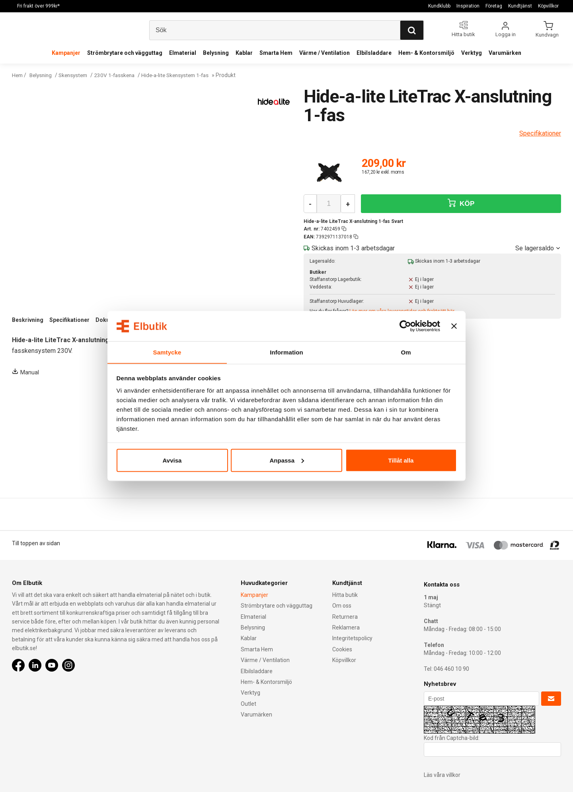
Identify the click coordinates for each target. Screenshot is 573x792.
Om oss (341, 605)
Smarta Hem (275, 53)
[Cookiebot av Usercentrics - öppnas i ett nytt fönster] (405, 326)
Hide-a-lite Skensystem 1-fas (186, 75)
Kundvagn (548, 34)
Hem (18, 75)
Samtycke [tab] (167, 352)
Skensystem (77, 75)
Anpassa (286, 460)
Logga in (505, 34)
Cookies (342, 649)
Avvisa (172, 460)
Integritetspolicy (352, 638)
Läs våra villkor (442, 775)
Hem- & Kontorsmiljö (426, 53)
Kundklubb (439, 6)
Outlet (248, 704)
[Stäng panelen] (454, 326)
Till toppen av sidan (36, 543)
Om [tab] (406, 352)
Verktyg (471, 53)
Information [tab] (286, 352)
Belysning (216, 53)
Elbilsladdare (374, 53)
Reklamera (346, 627)
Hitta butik (345, 595)
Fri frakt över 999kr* (38, 6)
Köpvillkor (548, 6)
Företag (493, 6)
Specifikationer (69, 320)
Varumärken (505, 53)
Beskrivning (27, 320)
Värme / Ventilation (324, 53)
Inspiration (467, 6)
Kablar (244, 53)
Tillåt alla (401, 460)
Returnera (345, 617)
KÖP (461, 203)
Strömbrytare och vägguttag (124, 53)
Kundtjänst (520, 6)
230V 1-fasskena (121, 75)
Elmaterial (182, 53)
